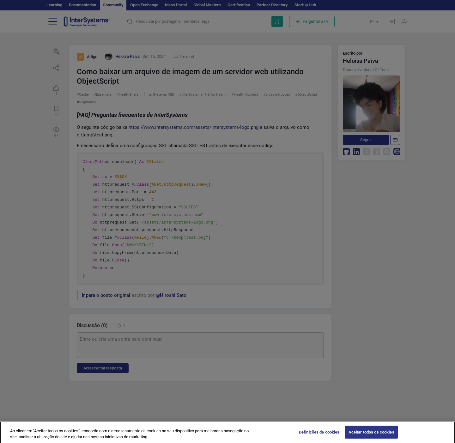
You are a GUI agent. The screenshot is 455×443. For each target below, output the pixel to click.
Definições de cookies (319, 436)
